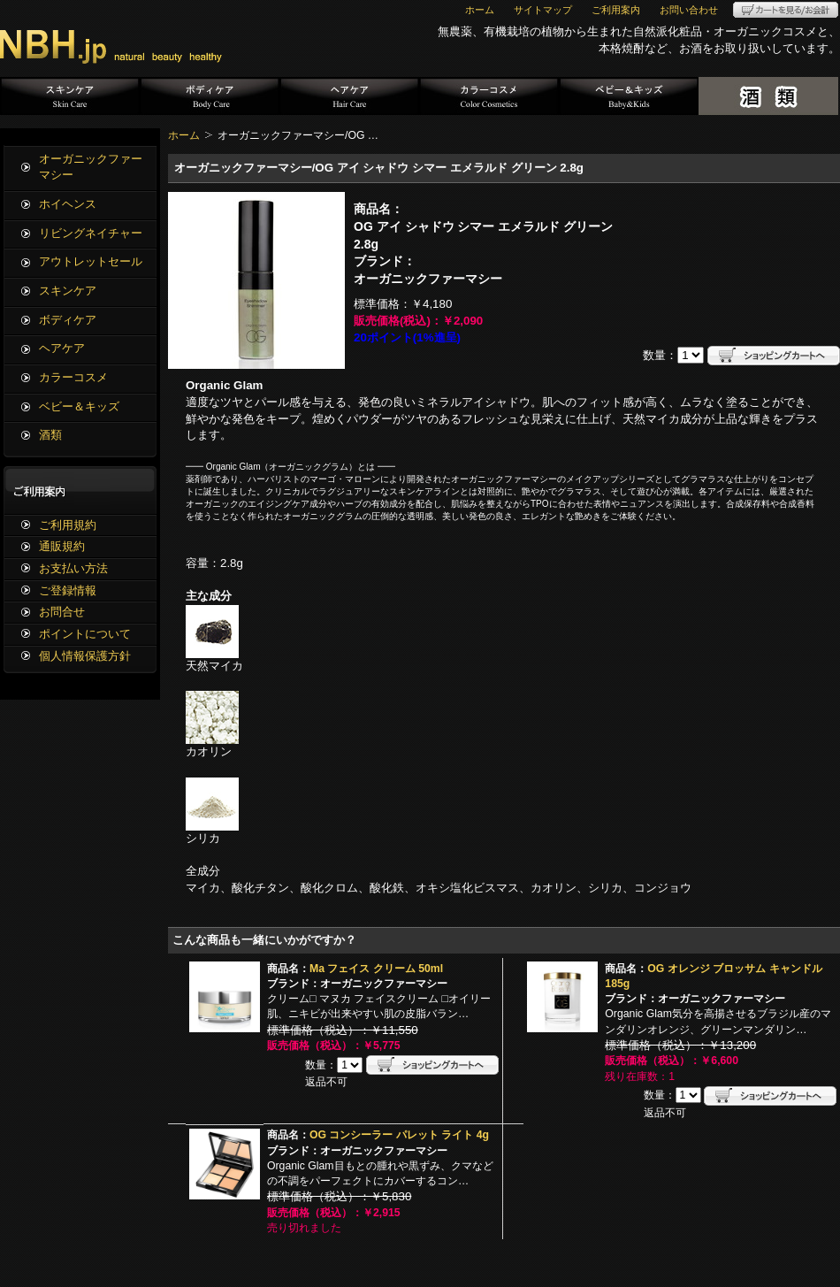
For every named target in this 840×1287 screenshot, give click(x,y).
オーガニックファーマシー (90, 167)
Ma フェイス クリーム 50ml (376, 968)
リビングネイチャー (90, 233)
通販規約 (62, 546)
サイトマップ (543, 9)
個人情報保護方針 (85, 656)
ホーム (479, 9)
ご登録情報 (67, 590)
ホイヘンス (67, 204)
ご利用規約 (67, 525)
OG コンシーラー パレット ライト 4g (399, 1135)
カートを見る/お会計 (785, 10)
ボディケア (209, 96)
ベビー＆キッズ (629, 96)
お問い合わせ (689, 9)
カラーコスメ (489, 96)
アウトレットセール (90, 261)
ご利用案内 (616, 9)
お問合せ (62, 611)
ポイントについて (85, 633)
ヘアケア (349, 96)
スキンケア (70, 96)
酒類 (768, 96)
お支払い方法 (73, 568)
